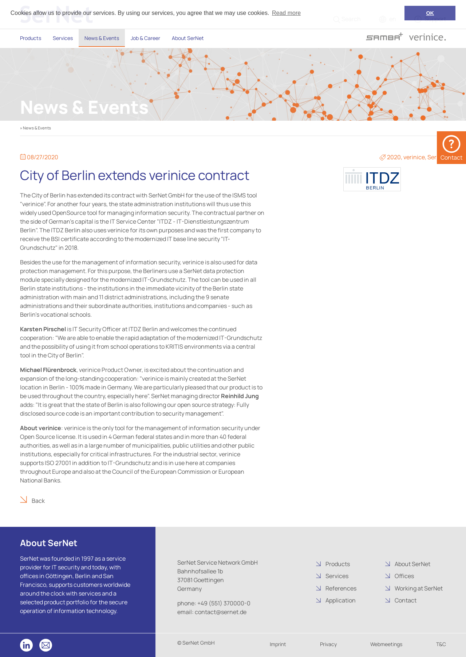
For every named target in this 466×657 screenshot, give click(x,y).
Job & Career (145, 38)
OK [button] (430, 13)
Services (63, 38)
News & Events (101, 38)
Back (38, 501)
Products (30, 38)
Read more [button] (286, 13)
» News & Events (35, 128)
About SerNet (188, 38)
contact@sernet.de (220, 612)
